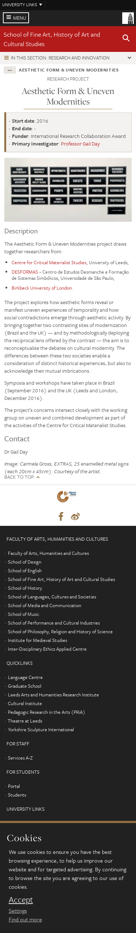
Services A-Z (20, 757)
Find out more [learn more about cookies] (25, 919)
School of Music (23, 614)
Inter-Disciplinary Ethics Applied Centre (47, 648)
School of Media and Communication (44, 605)
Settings (18, 910)
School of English (25, 570)
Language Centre (25, 677)
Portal (14, 786)
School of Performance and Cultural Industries (54, 622)
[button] (126, 39)
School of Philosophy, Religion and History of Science (60, 631)
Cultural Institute (25, 703)
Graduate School (24, 685)
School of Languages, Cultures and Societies (52, 596)
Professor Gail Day (80, 143)
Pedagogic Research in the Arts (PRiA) (46, 712)
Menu (19, 17)
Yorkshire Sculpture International (41, 729)
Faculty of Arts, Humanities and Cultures (48, 553)
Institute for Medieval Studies (37, 640)
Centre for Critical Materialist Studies (49, 262)
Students (17, 794)
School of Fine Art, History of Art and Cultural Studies (61, 579)
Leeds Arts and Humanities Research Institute (53, 694)
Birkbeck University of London (42, 287)
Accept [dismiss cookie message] (21, 899)
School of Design (24, 561)
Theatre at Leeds (25, 720)
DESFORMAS (25, 271)
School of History (25, 588)
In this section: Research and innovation (60, 57)
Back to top (19, 477)
